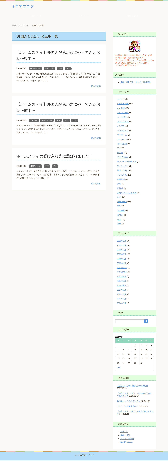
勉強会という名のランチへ (128, 402)
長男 (119, 225)
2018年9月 (121, 241)
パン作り (121, 127)
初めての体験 (123, 158)
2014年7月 (121, 290)
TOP (20, 26)
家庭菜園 (121, 180)
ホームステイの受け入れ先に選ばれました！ (58, 156)
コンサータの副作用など (127, 407)
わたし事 (33, 121)
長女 (68, 69)
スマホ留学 (122, 118)
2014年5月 (121, 295)
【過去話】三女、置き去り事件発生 (135, 83)
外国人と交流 (35, 69)
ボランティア (123, 131)
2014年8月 (121, 286)
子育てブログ (25, 6)
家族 (58, 121)
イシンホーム (123, 113)
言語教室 (121, 211)
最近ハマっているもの (126, 193)
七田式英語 (122, 144)
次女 (119, 198)
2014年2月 (121, 299)
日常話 (120, 189)
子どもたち (49, 69)
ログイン (124, 432)
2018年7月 (121, 250)
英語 (60, 69)
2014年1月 (121, 304)
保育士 (120, 153)
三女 (119, 149)
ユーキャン (122, 140)
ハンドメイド (123, 122)
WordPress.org (126, 443)
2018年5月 (121, 259)
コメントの (127, 439)
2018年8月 (121, 246)
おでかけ (121, 100)
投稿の (125, 436)
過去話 (120, 216)
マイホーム (122, 135)
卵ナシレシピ (123, 167)
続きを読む (96, 87)
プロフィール (36, 17)
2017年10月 (122, 273)
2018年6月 (121, 255)
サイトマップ (84, 17)
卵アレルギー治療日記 (126, 162)
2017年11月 (122, 268)
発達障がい (122, 202)
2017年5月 (121, 282)
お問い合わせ (132, 17)
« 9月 (119, 368)
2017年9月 (121, 277)
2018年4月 (121, 264)
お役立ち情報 (123, 104)
